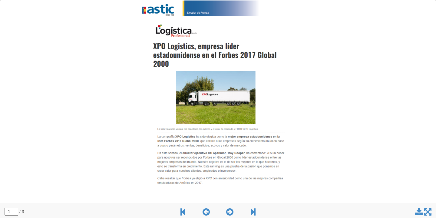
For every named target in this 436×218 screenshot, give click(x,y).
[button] (206, 213)
